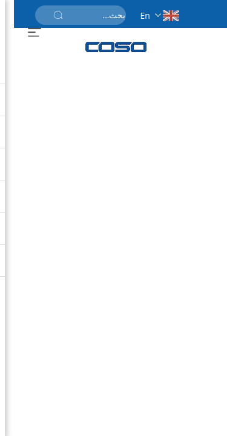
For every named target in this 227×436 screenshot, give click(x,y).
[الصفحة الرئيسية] (102, 47)
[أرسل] (44, 15)
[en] (142, 13)
